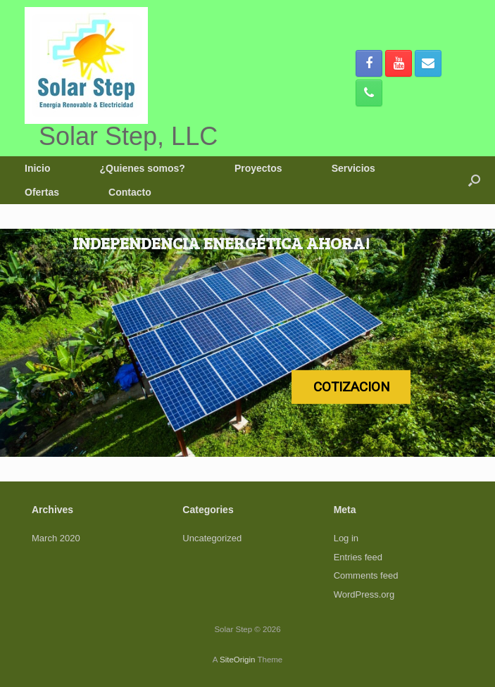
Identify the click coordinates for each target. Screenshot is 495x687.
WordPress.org (364, 594)
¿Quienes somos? (142, 168)
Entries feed (358, 557)
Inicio (38, 168)
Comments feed (366, 575)
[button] (474, 180)
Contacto (129, 192)
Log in (346, 538)
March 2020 (56, 538)
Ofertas (42, 192)
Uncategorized (212, 538)
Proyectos (258, 168)
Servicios (353, 168)
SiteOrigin (238, 659)
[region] (247, 343)
